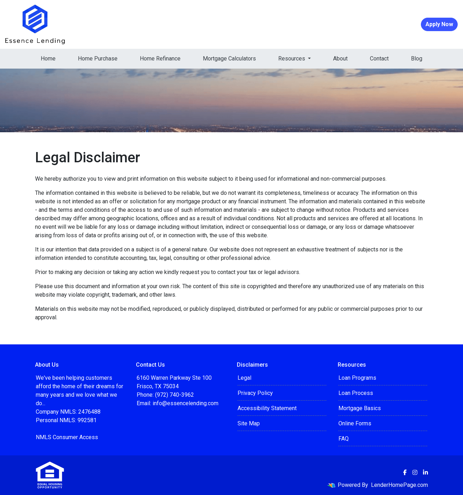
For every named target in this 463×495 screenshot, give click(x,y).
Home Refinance (160, 58)
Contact (379, 58)
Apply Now (439, 24)
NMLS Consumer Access (67, 437)
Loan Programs (357, 377)
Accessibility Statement (267, 408)
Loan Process (355, 393)
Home (48, 58)
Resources (292, 58)
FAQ (343, 438)
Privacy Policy (255, 393)
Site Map (249, 423)
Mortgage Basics (359, 408)
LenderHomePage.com (399, 485)
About (340, 58)
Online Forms (354, 423)
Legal (244, 377)
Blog (416, 58)
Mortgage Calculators (229, 58)
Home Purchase (98, 58)
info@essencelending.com (185, 403)
